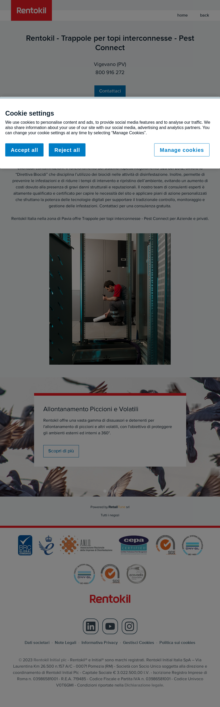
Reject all (67, 150)
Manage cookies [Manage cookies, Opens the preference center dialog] (182, 150)
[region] (110, 132)
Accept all (24, 150)
